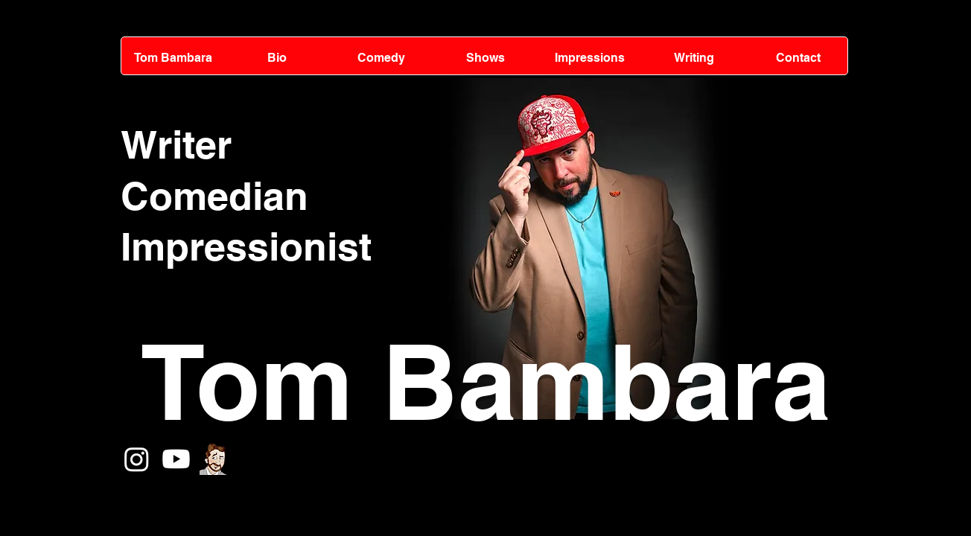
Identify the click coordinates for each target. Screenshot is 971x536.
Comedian (214, 196)
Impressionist (246, 246)
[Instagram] (137, 459)
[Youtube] (176, 459)
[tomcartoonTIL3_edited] (216, 459)
